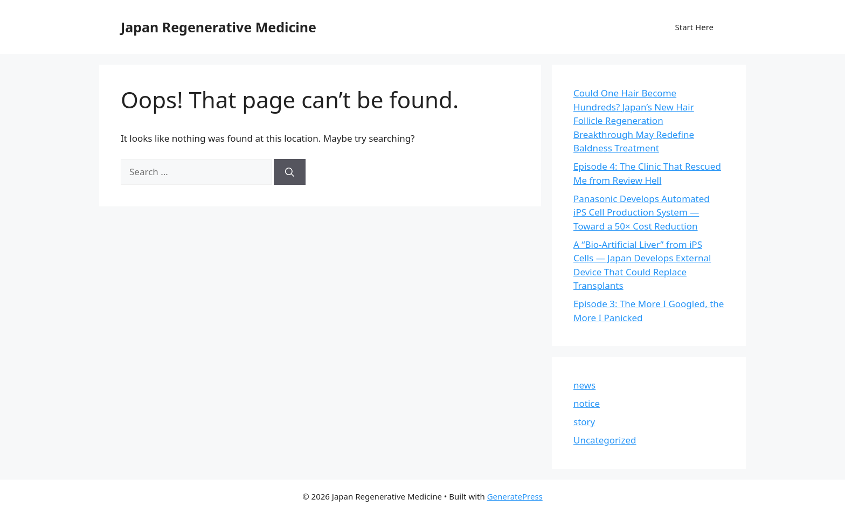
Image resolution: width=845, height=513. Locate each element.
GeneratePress (515, 496)
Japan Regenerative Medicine (218, 27)
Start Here (694, 27)
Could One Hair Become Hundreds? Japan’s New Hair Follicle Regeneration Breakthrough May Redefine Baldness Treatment (633, 120)
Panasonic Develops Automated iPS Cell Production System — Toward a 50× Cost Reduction (641, 212)
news (584, 385)
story (584, 421)
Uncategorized (604, 440)
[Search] (290, 172)
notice (586, 403)
